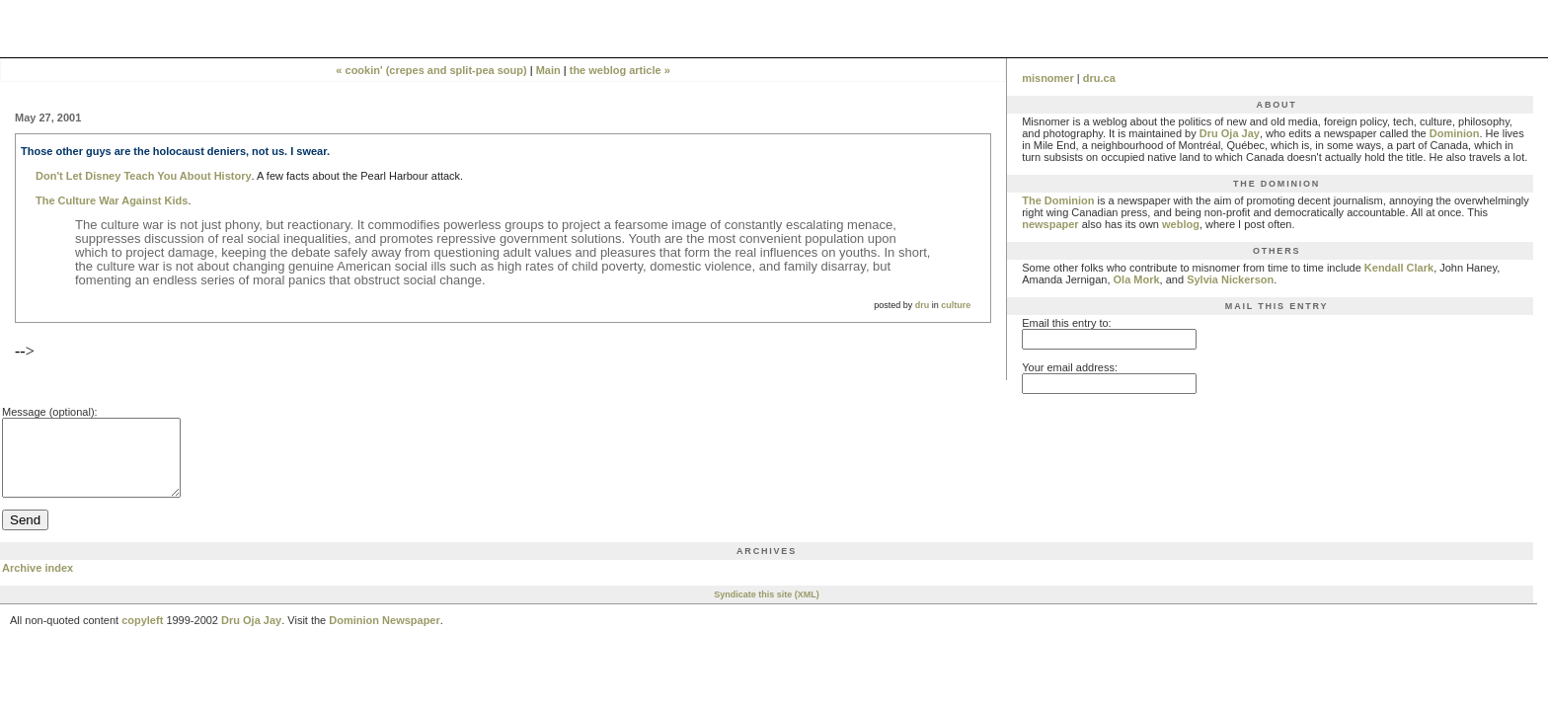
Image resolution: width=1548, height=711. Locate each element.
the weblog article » (620, 70)
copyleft (142, 635)
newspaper (1050, 224)
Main (548, 70)
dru (922, 305)
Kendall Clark (1398, 268)
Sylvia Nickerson (1230, 279)
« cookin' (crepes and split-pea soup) (431, 70)
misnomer (1048, 78)
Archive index (37, 583)
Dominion (1455, 133)
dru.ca (1099, 78)
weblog (1181, 224)
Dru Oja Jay (1230, 133)
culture (955, 305)
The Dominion (1058, 200)
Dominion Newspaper (384, 635)
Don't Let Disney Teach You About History (144, 176)
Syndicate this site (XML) (766, 609)
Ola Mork (1137, 279)
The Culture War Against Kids (112, 200)
